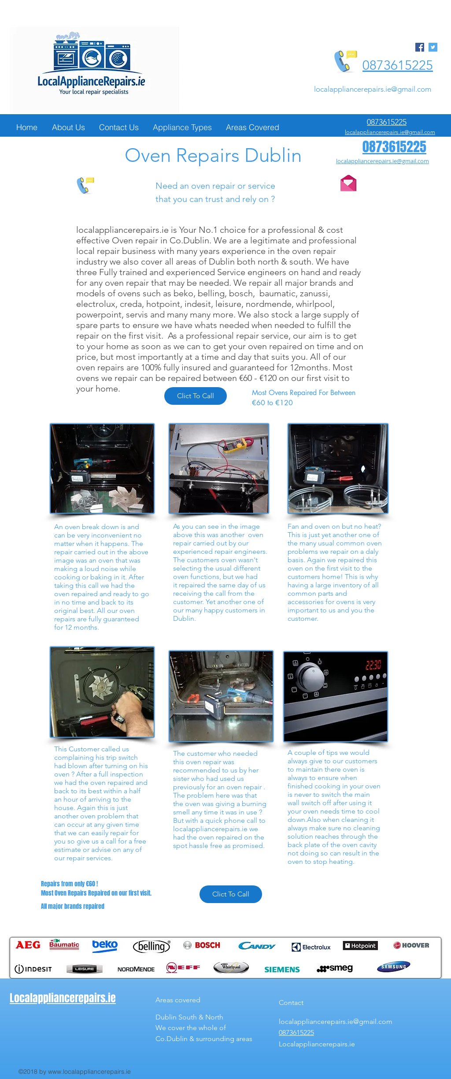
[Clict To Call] (195, 396)
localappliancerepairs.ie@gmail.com (372, 89)
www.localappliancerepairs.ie (89, 1071)
